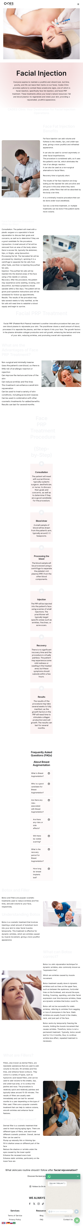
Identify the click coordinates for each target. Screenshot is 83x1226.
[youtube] (47, 1204)
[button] (41, 774)
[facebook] (30, 1204)
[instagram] (39, 1204)
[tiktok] (43, 1204)
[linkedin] (51, 1204)
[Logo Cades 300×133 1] (9, 3)
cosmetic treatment (26, 1125)
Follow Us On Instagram (41, 1186)
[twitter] (34, 1204)
